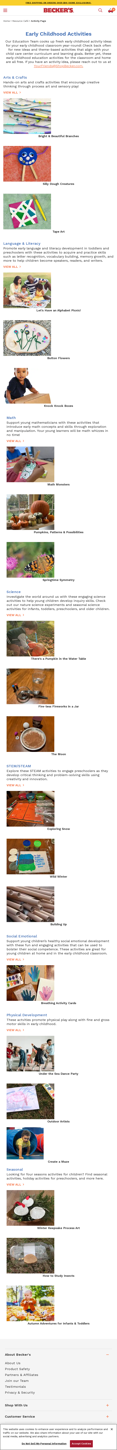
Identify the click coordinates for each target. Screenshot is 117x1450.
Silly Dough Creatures (58, 184)
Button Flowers (58, 358)
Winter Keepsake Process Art (58, 1228)
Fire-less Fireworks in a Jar (58, 706)
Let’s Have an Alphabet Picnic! (58, 310)
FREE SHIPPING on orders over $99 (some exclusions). (58, 3)
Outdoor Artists (58, 1121)
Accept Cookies (81, 1443)
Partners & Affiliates (21, 1375)
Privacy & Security (20, 1392)
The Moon (58, 754)
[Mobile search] (100, 10)
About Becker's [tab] (18, 1355)
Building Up (58, 924)
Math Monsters (58, 484)
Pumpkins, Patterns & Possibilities (58, 532)
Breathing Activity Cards (58, 1003)
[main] (58, 680)
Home (6, 21)
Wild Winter (58, 876)
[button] (5, 11)
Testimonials (15, 1387)
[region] (58, 1437)
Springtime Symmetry (59, 580)
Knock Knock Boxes (58, 405)
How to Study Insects (58, 1275)
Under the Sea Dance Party (58, 1073)
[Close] (111, 1429)
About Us (12, 1363)
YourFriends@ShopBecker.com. (58, 66)
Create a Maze (58, 1161)
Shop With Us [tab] (16, 1405)
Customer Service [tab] (20, 1416)
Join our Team (17, 1381)
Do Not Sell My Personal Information (44, 1443)
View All (10, 92)
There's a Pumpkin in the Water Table (58, 658)
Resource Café (20, 21)
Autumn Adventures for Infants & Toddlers (59, 1323)
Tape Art (58, 231)
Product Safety (17, 1369)
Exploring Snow (58, 829)
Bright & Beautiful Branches (58, 136)
